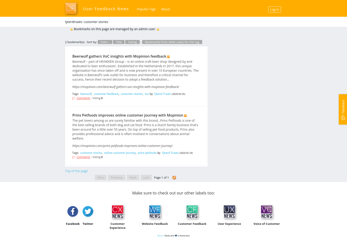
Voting (132, 42)
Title (119, 42)
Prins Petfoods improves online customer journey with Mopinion (127, 115)
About (165, 9)
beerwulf (86, 94)
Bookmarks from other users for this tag (172, 42)
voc (147, 94)
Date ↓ (105, 42)
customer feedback (106, 94)
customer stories (131, 94)
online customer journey (120, 153)
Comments (83, 98)
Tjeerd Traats (162, 94)
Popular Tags (146, 9)
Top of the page (76, 171)
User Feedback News (106, 8)
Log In (274, 9)
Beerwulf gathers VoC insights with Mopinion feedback (119, 56)
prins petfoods (147, 153)
